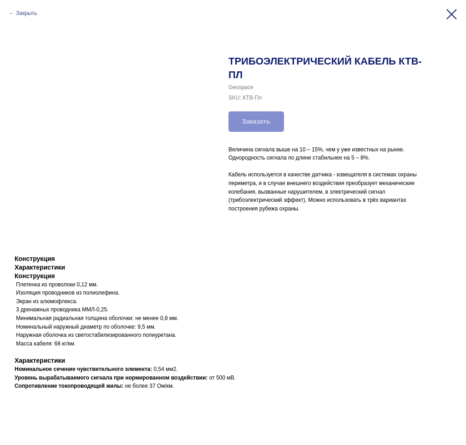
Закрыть (26, 13)
